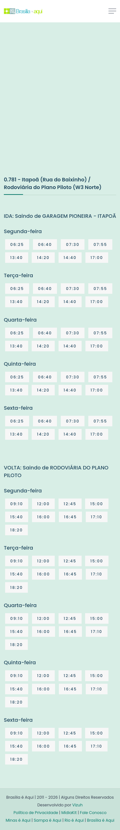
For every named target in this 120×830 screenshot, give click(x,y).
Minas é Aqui (18, 820)
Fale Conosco (93, 812)
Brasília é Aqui (101, 820)
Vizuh (77, 805)
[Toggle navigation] (112, 11)
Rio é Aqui (74, 820)
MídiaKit (69, 812)
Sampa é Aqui (47, 820)
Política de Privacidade (35, 812)
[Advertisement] (60, 106)
